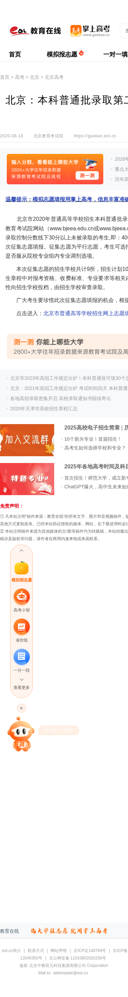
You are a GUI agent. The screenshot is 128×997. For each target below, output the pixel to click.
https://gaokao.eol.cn (95, 136)
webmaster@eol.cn (70, 973)
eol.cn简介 (11, 950)
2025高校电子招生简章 (92, 428)
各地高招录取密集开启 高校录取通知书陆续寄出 (60, 398)
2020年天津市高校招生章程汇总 (44, 408)
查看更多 (22, 688)
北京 (34, 77)
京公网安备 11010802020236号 (77, 958)
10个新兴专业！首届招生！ (93, 439)
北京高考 (54, 77)
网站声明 (58, 950)
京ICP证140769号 (89, 950)
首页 (15, 54)
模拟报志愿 (62, 54)
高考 (19, 77)
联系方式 (36, 950)
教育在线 (9, 931)
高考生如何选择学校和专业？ (95, 447)
